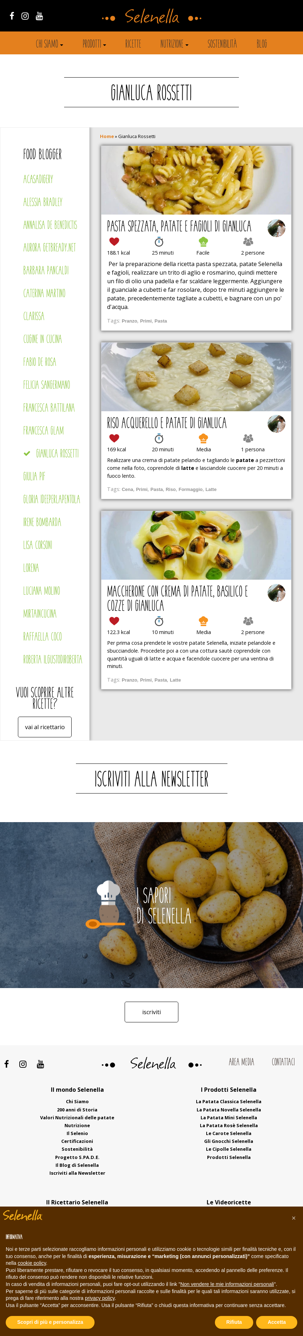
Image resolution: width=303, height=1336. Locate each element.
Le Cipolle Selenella (228, 1149)
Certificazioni (77, 1141)
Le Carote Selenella (228, 1133)
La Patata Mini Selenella (229, 1117)
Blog (262, 45)
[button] (293, 1218)
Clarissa (33, 317)
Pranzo (129, 321)
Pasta (161, 321)
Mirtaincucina (40, 614)
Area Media (241, 1062)
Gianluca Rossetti (57, 454)
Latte (211, 489)
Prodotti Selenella (229, 1157)
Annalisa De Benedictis (50, 226)
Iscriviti (151, 1012)
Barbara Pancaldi (45, 271)
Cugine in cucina (42, 340)
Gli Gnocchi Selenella (228, 1141)
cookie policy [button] (32, 1263)
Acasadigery (38, 180)
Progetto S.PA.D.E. (77, 1157)
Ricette (133, 45)
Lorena (31, 569)
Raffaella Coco (42, 637)
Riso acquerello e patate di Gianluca (167, 424)
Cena (127, 489)
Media (203, 449)
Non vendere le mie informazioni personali (227, 1284)
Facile (203, 252)
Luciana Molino (41, 591)
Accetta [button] (277, 1322)
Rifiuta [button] (234, 1322)
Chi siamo (47, 45)
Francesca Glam (43, 431)
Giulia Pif (34, 477)
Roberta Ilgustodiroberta (52, 660)
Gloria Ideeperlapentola (51, 500)
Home (107, 136)
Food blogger (42, 155)
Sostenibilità (222, 45)
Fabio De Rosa (39, 363)
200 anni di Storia (77, 1109)
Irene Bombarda (42, 523)
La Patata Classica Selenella (228, 1101)
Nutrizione (171, 45)
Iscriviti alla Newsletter (77, 1173)
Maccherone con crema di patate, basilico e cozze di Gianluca (177, 599)
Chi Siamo (77, 1101)
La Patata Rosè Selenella (229, 1125)
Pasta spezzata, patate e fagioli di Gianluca (179, 227)
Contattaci (283, 1062)
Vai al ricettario (45, 727)
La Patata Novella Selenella (229, 1109)
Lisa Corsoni (37, 546)
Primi (146, 321)
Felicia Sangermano (46, 385)
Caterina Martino (44, 294)
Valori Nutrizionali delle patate (77, 1117)
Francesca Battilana (49, 408)
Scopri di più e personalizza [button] (50, 1322)
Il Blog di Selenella (77, 1165)
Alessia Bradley (42, 203)
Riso (171, 489)
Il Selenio (77, 1133)
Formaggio (191, 489)
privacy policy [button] (100, 1298)
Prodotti (92, 45)
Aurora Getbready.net (49, 248)
